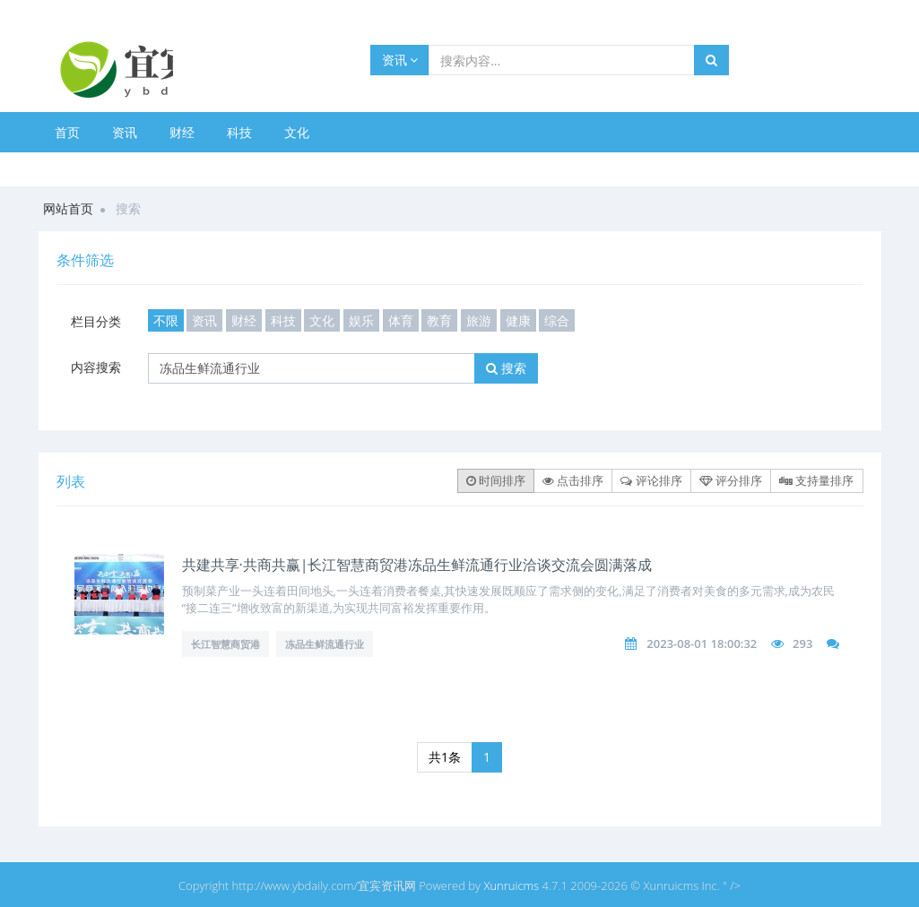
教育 (439, 320)
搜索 (506, 367)
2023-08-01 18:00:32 (701, 643)
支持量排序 (816, 480)
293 (802, 643)
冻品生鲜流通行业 (324, 644)
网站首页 (68, 208)
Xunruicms (511, 885)
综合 (556, 320)
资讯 (400, 59)
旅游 (478, 320)
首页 (67, 132)
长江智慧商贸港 (225, 644)
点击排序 (572, 480)
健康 (518, 320)
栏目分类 (96, 321)
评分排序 (730, 480)
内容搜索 (96, 367)
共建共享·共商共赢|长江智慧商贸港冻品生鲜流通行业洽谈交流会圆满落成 (417, 564)
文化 (296, 132)
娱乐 (361, 320)
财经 (182, 132)
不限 (165, 320)
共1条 (445, 756)
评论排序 (650, 480)
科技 (239, 132)
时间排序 (495, 480)
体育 (400, 320)
